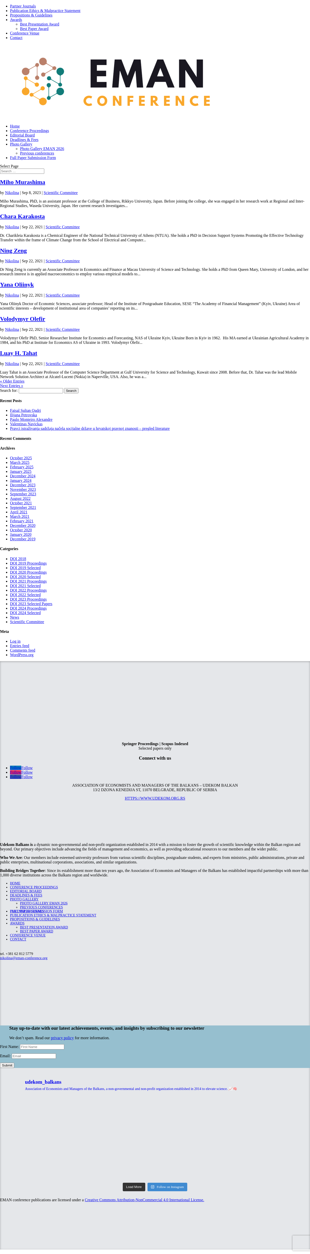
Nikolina (12, 193)
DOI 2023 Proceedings (28, 599)
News (14, 617)
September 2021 (23, 507)
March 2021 (20, 516)
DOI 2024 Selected (25, 613)
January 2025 (21, 471)
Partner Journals (23, 6)
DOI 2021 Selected (25, 586)
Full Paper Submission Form (33, 158)
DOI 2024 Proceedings (28, 608)
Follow (26, 768)
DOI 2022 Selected (25, 595)
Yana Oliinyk (17, 284)
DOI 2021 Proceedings (28, 581)
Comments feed (22, 650)
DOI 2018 (18, 559)
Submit (7, 1065)
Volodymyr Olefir (22, 319)
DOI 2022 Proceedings (28, 590)
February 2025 (22, 467)
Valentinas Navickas (26, 424)
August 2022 (20, 498)
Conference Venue (24, 33)
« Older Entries (12, 381)
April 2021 (19, 512)
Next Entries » (11, 386)
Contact (16, 38)
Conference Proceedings (29, 131)
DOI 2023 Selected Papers (31, 604)
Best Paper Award (34, 29)
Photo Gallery (21, 144)
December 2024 (23, 476)
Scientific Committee (61, 193)
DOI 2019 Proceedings (28, 563)
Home (15, 126)
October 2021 (21, 503)
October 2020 (21, 530)
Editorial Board (22, 135)
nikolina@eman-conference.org (24, 958)
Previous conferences (37, 153)
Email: (6, 1056)
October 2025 (21, 458)
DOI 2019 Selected (25, 568)
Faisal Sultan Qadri (25, 410)
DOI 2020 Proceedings (28, 572)
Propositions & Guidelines (31, 15)
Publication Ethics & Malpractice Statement (45, 11)
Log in (15, 641)
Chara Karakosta (22, 216)
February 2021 (22, 521)
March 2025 (20, 462)
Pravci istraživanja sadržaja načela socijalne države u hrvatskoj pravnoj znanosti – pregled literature (90, 428)
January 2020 (21, 534)
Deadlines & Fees (24, 140)
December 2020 (23, 525)
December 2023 (23, 485)
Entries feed (19, 646)
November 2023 (23, 489)
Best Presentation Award (39, 24)
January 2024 (21, 480)
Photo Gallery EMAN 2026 (42, 149)
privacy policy (62, 1038)
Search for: (9, 390)
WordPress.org (22, 655)
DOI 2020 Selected (25, 577)
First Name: (10, 1046)
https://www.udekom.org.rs (155, 798)
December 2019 (23, 539)
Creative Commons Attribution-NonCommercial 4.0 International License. (144, 1200)
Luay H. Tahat (18, 353)
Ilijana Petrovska (23, 415)
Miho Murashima (22, 182)
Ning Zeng (13, 250)
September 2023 (23, 494)
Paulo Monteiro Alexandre (31, 419)
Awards (16, 20)
